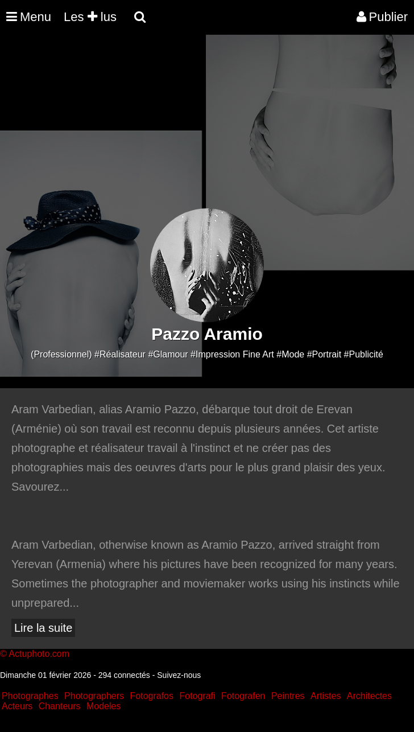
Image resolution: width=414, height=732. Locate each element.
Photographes (30, 696)
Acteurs (17, 706)
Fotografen (243, 696)
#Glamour (168, 354)
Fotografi (197, 696)
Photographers (94, 696)
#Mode (290, 354)
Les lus (90, 17)
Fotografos (151, 696)
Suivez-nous (179, 675)
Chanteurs (60, 706)
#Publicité (363, 354)
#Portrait (324, 354)
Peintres (288, 696)
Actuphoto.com (39, 654)
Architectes (369, 696)
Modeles (103, 706)
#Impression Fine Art (232, 354)
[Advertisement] (207, 128)
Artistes (325, 696)
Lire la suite (43, 628)
